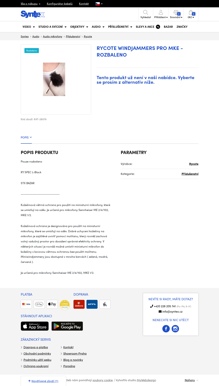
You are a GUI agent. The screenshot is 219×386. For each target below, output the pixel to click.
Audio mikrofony (52, 36)
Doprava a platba (36, 347)
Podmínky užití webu (37, 360)
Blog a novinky (73, 360)
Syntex (25, 36)
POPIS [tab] (26, 137)
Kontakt (84, 3)
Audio (35, 36)
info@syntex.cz (172, 311)
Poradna (69, 366)
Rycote (88, 36)
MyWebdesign (146, 380)
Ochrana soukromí (36, 366)
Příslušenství (73, 36)
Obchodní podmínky (37, 353)
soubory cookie (103, 380)
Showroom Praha (75, 353)
